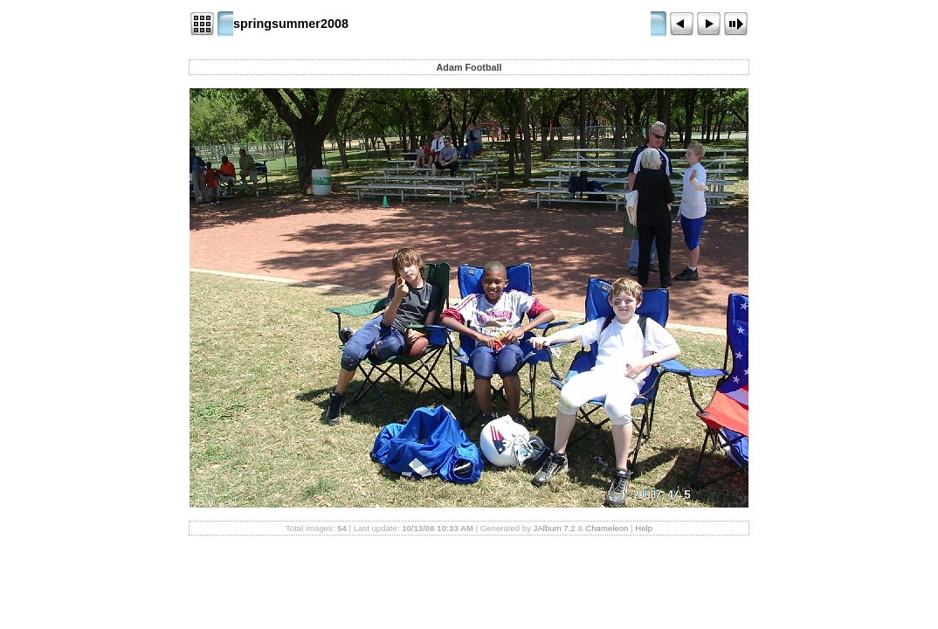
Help (643, 528)
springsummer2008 (290, 24)
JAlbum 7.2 (555, 528)
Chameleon (606, 528)
